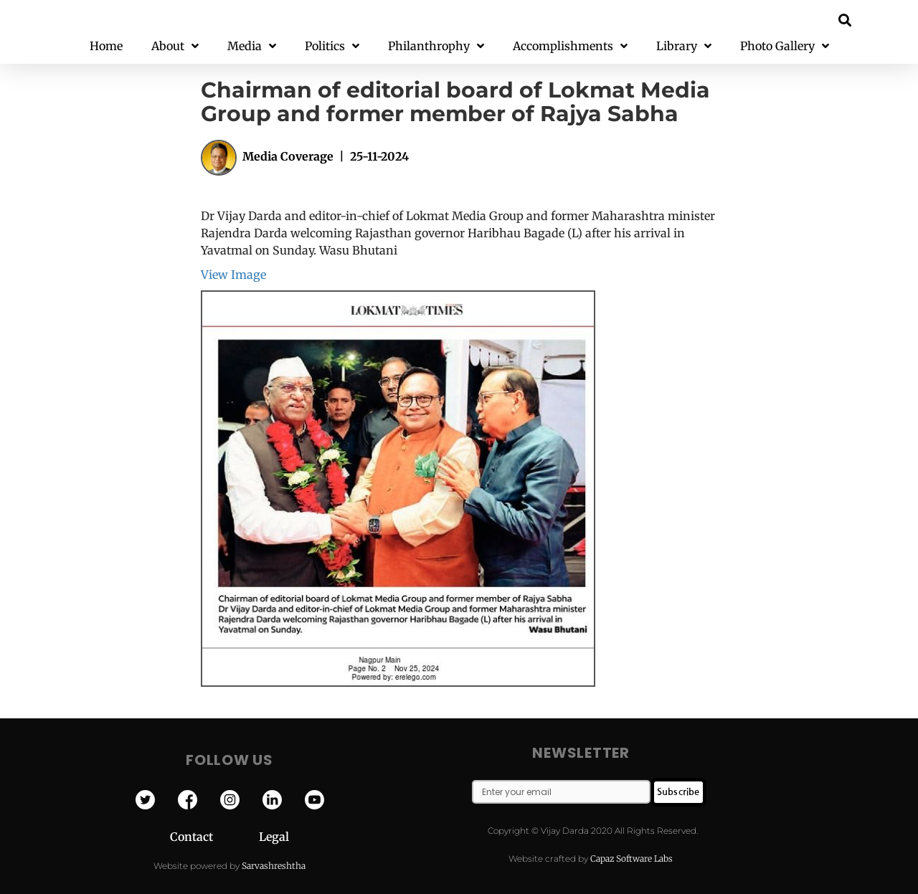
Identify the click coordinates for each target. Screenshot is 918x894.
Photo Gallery (784, 46)
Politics (332, 46)
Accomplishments (570, 46)
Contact (214, 836)
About (175, 46)
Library (683, 46)
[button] (845, 20)
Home (106, 46)
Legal (274, 836)
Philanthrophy (436, 46)
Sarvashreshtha (274, 865)
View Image (233, 274)
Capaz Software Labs (631, 858)
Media (251, 46)
